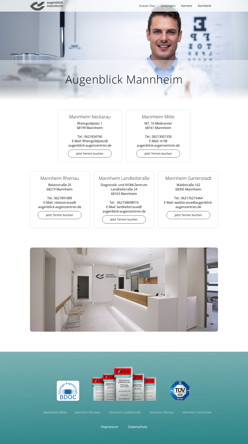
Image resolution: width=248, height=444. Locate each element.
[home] (46, 6)
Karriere (186, 6)
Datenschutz (137, 427)
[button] (147, 6)
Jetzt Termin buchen (89, 153)
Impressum (109, 427)
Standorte (204, 6)
